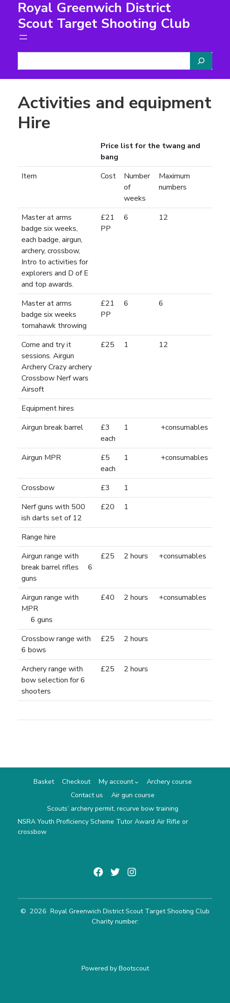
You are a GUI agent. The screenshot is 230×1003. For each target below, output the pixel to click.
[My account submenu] (137, 782)
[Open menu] (23, 37)
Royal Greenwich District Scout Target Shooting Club (130, 911)
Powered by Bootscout (115, 968)
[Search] (201, 61)
